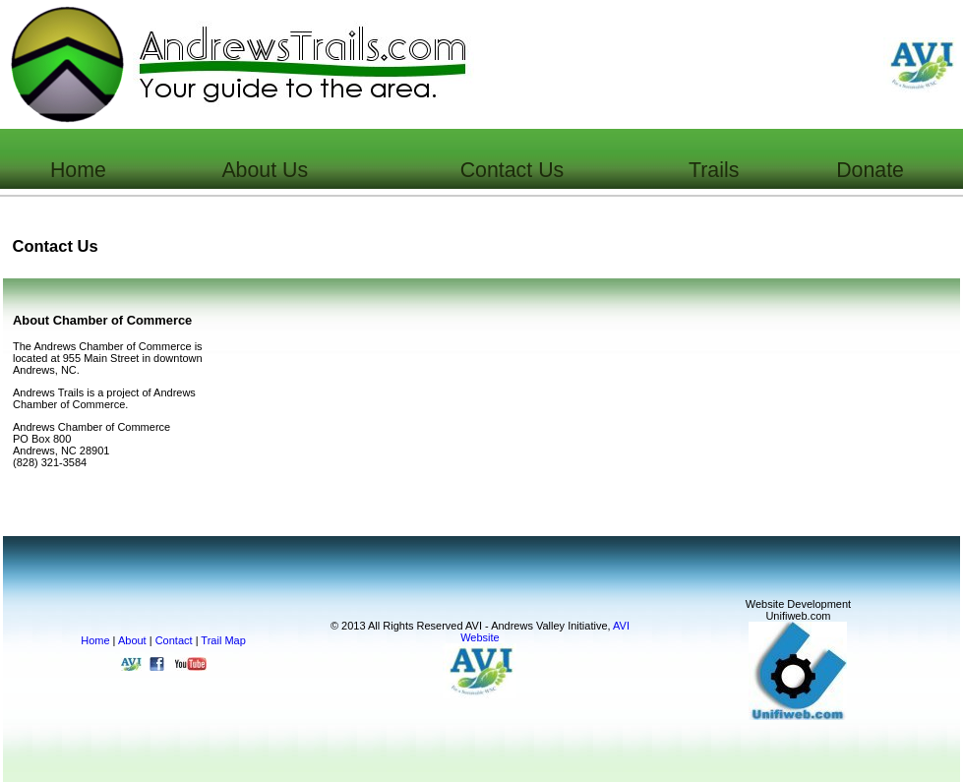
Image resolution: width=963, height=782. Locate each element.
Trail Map (223, 640)
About (132, 640)
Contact (174, 640)
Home (95, 640)
